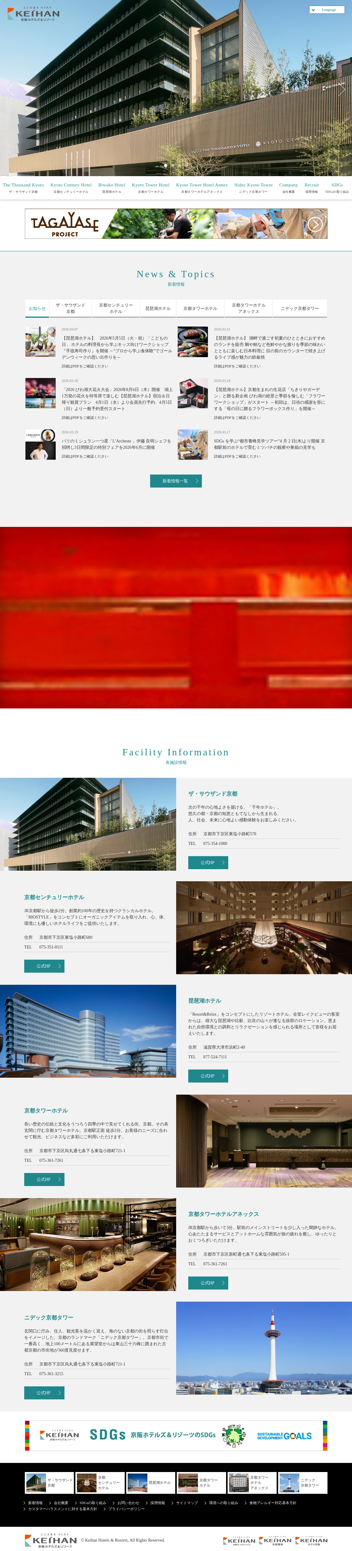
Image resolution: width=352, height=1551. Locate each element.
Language (329, 10)
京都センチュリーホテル (71, 188)
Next (338, 89)
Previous (13, 89)
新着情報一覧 (175, 481)
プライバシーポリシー (126, 1509)
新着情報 (35, 1503)
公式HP (208, 862)
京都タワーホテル (151, 188)
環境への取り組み (223, 1503)
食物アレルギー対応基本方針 (273, 1503)
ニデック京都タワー (253, 188)
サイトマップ (187, 1503)
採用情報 (311, 188)
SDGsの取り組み (337, 188)
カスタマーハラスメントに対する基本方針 (62, 1509)
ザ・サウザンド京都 (23, 188)
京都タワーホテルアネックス (202, 188)
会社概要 (288, 188)
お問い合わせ (128, 1503)
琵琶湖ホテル (112, 188)
